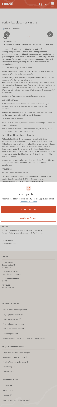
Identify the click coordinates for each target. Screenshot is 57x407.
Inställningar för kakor (28, 218)
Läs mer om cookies (28, 201)
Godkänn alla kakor (28, 209)
